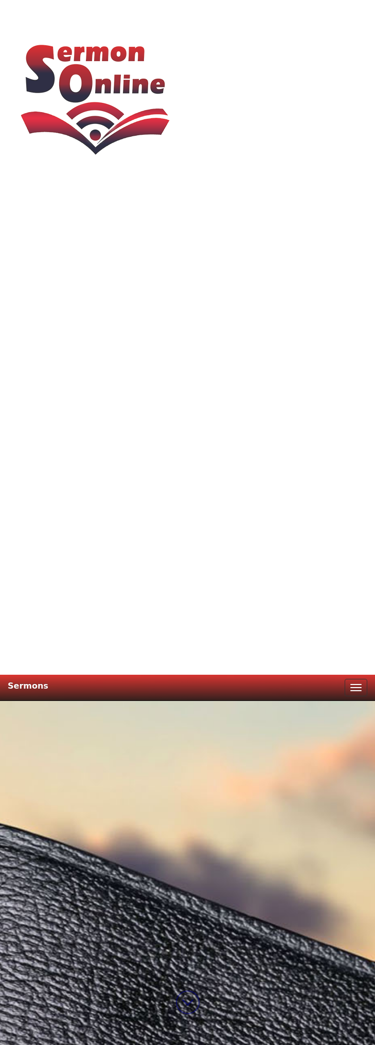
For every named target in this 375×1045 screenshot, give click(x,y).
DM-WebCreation (237, 1031)
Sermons (28, 11)
